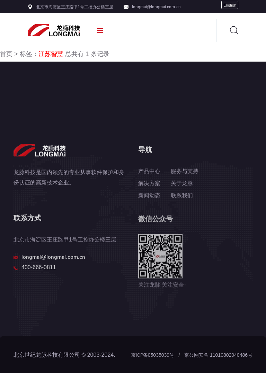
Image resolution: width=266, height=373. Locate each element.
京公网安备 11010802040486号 (218, 355)
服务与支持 (184, 171)
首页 (6, 53)
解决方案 (149, 183)
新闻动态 (149, 195)
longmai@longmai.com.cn (156, 6)
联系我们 (182, 195)
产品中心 (149, 171)
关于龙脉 (182, 183)
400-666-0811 (38, 267)
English (229, 4)
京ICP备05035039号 (152, 355)
